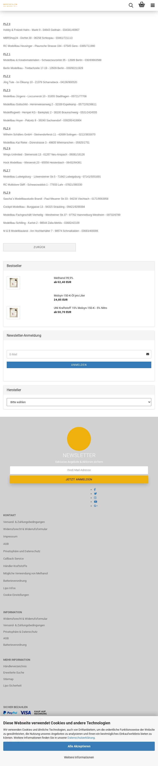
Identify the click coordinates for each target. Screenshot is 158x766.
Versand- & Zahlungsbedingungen (24, 522)
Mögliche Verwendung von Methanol (25, 573)
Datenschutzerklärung (81, 737)
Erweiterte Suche (13, 672)
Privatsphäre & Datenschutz (20, 631)
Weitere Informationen (79, 757)
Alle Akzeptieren (79, 746)
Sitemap (8, 679)
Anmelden (79, 364)
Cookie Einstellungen (16, 594)
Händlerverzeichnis (15, 666)
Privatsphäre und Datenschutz (21, 551)
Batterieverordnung (14, 580)
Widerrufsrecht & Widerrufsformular (25, 529)
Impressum (10, 536)
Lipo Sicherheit (12, 685)
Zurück (39, 247)
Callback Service (13, 558)
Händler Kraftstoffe (15, 566)
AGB (6, 543)
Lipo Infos (9, 588)
